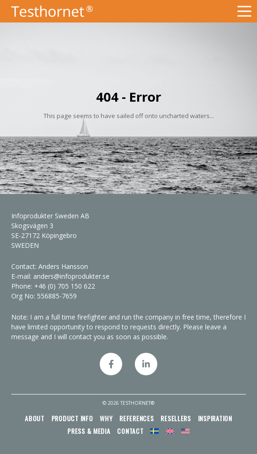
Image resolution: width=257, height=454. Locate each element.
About (34, 418)
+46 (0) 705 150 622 (64, 286)
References (136, 418)
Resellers (176, 418)
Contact (130, 431)
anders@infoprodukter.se (71, 276)
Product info (72, 418)
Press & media (88, 431)
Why (106, 418)
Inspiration (215, 418)
